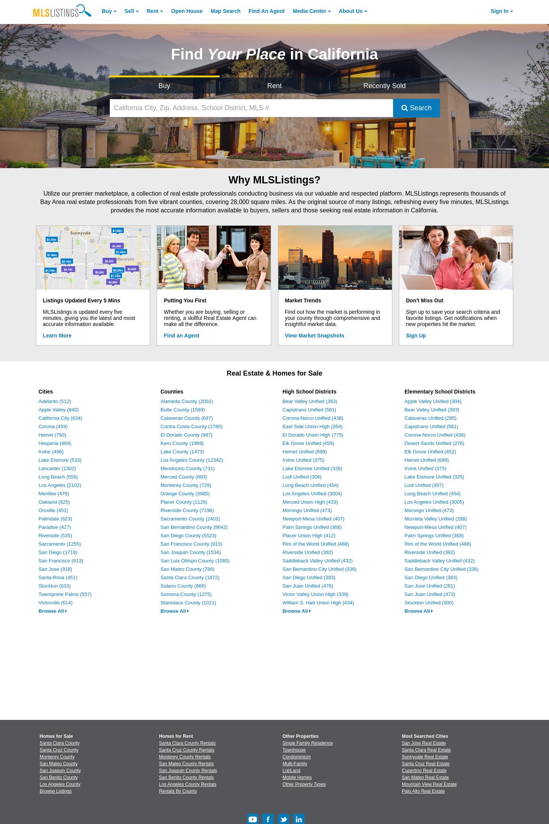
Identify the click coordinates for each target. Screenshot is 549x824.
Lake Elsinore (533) (60, 460)
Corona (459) (53, 426)
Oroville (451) (53, 510)
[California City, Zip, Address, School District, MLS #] (251, 108)
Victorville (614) (55, 603)
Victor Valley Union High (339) (315, 594)
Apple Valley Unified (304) (433, 401)
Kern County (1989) (182, 443)
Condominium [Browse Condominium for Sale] (297, 757)
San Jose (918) (55, 569)
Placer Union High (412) (309, 535)
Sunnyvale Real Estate (425, 757)
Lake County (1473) (182, 452)
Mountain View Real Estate (429, 784)
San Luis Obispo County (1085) (195, 561)
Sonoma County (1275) (186, 594)
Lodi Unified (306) (302, 477)
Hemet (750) (52, 435)
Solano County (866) (183, 586)
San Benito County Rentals (186, 777)
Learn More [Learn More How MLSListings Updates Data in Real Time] (57, 335)
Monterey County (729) (186, 485)
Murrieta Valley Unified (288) (436, 519)
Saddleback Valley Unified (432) (318, 561)
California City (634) (60, 418)
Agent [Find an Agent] (267, 11)
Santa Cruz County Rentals (186, 750)
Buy (107, 11)
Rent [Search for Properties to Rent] (274, 86)
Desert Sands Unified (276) (434, 443)
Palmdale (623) (55, 519)
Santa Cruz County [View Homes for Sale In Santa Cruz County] (59, 750)
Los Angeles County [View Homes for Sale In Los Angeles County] (60, 784)
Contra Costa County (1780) (192, 426)
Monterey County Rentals (184, 757)
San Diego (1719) (58, 552)
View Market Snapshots (314, 335)
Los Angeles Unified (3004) (312, 493)
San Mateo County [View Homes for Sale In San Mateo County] (58, 763)
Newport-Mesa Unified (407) (314, 519)
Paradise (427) (55, 527)
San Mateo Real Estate (425, 777)
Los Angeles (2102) (60, 485)
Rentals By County (178, 791)
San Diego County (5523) (189, 535)
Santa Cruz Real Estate (425, 763)
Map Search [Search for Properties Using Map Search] (226, 11)
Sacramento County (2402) (190, 519)
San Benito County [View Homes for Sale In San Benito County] (59, 777)
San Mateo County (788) (188, 569)
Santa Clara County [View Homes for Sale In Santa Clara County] (60, 743)
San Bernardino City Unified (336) (319, 569)
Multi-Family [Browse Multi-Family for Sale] (295, 763)
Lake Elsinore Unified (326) (312, 468)
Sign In (500, 11)
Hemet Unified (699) (305, 452)
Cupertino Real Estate (424, 770)
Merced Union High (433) (310, 502)
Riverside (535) (55, 535)
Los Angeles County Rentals (188, 784)
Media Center (309, 11)
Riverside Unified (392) (308, 552)
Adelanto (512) (55, 401)
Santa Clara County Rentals (187, 743)
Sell (129, 11)
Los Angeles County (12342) (192, 460)
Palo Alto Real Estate (423, 791)
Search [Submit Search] (416, 108)
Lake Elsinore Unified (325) (434, 477)
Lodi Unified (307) (424, 485)
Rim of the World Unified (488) (316, 544)
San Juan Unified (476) (308, 586)
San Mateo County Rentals (186, 763)
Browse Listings (56, 791)
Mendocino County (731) (188, 468)
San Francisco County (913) (191, 544)
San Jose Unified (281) (430, 586)
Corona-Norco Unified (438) (313, 418)
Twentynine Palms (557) (65, 594)
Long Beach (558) (58, 477)
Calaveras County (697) (187, 418)
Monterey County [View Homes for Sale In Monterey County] (57, 757)
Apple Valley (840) (59, 410)
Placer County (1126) (184, 502)
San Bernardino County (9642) (194, 527)
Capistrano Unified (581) (309, 410)
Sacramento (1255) (60, 544)
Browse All (53, 611)
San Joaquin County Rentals (188, 770)
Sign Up (416, 335)
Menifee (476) (54, 493)
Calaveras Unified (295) (431, 418)
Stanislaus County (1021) (188, 603)
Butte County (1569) (183, 410)
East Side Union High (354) (313, 426)
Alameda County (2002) (187, 401)
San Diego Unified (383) (309, 577)
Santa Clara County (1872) (190, 577)
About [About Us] (351, 11)
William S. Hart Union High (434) (318, 603)
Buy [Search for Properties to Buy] (164, 86)
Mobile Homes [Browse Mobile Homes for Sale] (297, 777)
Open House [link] (186, 11)
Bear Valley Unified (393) (310, 401)
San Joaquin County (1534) (191, 552)
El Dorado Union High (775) (313, 435)
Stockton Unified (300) (429, 603)
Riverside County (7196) (187, 510)
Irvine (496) (51, 452)
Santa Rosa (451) (58, 577)
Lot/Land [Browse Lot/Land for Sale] (291, 770)
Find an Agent (181, 335)
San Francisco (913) (61, 561)
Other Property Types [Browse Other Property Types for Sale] (304, 784)
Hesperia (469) (55, 443)
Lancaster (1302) (57, 468)
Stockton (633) (55, 586)
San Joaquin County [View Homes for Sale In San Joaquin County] (60, 770)
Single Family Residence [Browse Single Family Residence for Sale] (308, 743)
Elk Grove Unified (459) (308, 443)
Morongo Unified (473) (307, 510)
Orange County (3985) (185, 493)
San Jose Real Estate (424, 743)
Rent (153, 11)
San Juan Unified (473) (430, 594)
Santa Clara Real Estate (426, 750)
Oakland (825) (54, 502)
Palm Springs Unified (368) (312, 527)
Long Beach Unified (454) (311, 485)
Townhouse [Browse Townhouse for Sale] (294, 750)
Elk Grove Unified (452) (430, 452)
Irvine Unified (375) (303, 460)
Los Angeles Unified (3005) (434, 502)
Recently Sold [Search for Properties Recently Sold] (384, 86)
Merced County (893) (184, 477)
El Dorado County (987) (187, 435)
